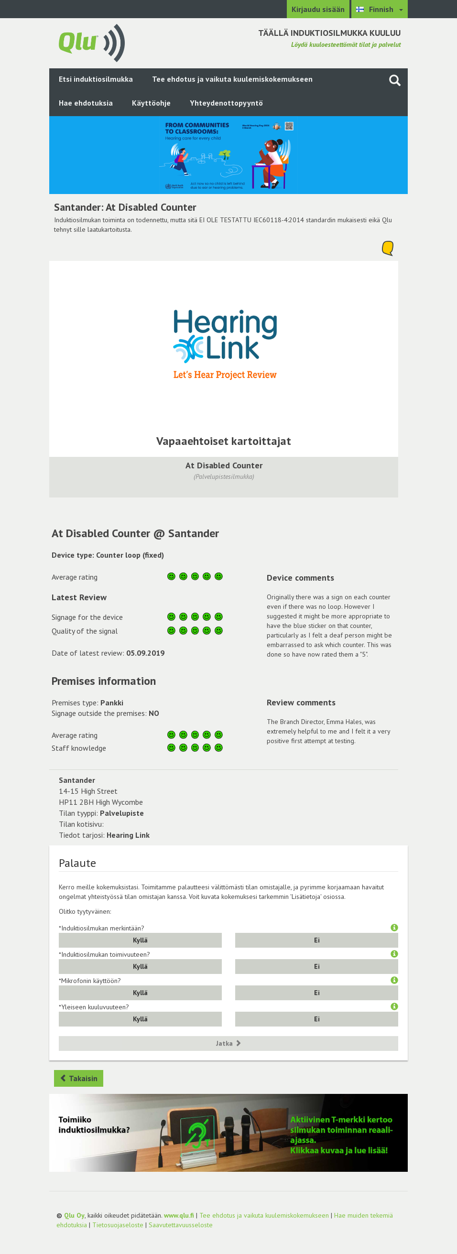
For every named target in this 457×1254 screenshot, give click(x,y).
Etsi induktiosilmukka (96, 79)
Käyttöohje (151, 103)
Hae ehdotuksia (86, 103)
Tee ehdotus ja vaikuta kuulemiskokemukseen (232, 79)
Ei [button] (317, 940)
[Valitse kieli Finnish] (379, 9)
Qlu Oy (74, 1215)
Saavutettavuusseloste (181, 1225)
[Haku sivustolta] (395, 80)
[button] (394, 928)
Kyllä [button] (140, 940)
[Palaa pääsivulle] (92, 42)
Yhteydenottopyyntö (226, 103)
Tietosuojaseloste (117, 1225)
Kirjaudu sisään (318, 9)
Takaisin (79, 1078)
